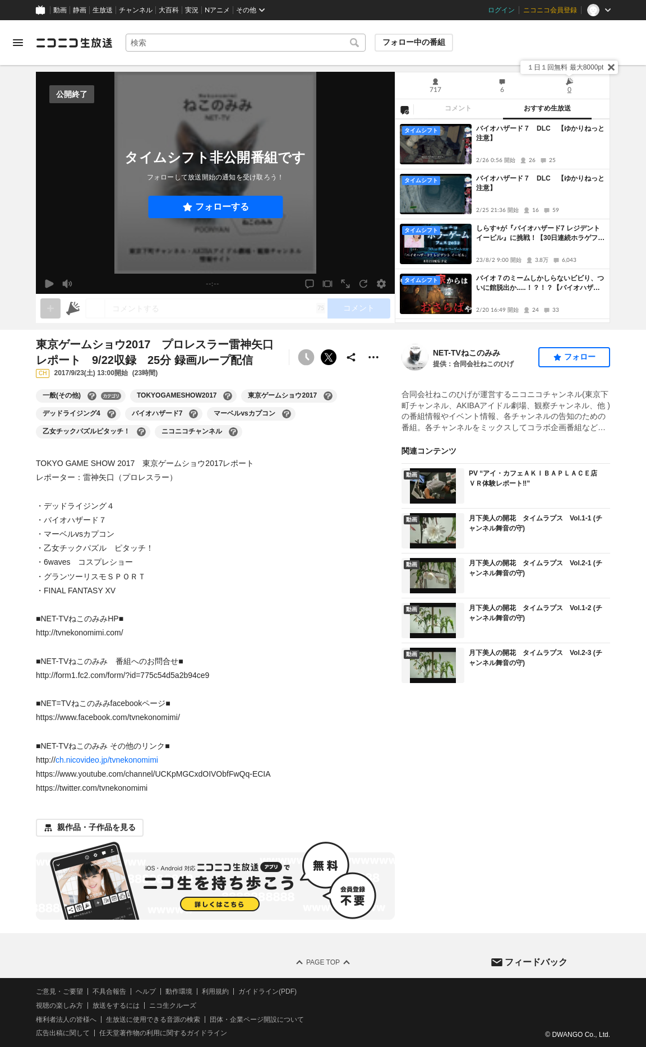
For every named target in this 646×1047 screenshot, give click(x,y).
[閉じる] (611, 67)
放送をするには (116, 1005)
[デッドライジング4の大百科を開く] (111, 413)
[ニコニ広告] (73, 308)
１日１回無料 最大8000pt (565, 67)
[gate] (50, 308)
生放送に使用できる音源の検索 (153, 1019)
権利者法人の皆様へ (66, 1019)
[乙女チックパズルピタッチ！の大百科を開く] (141, 431)
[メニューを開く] (18, 42)
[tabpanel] (502, 220)
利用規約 (215, 991)
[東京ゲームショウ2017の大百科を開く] (328, 395)
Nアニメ (217, 10)
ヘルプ (146, 991)
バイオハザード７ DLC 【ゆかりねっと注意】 (540, 133)
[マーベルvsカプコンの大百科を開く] (286, 413)
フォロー (580, 356)
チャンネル (136, 10)
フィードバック (536, 961)
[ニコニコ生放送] (74, 43)
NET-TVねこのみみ (466, 352)
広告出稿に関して (63, 1033)
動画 (60, 10)
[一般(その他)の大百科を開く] (91, 395)
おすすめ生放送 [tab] (547, 108)
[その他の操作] (373, 357)
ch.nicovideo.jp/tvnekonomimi (107, 759)
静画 (79, 10)
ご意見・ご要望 (59, 991)
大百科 (169, 10)
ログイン (501, 10)
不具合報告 (109, 991)
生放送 (103, 10)
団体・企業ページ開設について (257, 1019)
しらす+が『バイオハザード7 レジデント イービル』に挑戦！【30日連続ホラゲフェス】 (540, 233)
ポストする (328, 357)
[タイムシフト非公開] (306, 357)
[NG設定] (404, 109)
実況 (192, 10)
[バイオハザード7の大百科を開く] (193, 413)
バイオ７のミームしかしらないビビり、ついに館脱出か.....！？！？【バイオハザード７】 (540, 283)
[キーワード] (246, 43)
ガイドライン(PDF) (267, 991)
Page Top (323, 962)
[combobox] (246, 43)
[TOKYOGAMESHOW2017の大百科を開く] (227, 395)
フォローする (222, 206)
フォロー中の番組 (413, 42)
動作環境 (178, 991)
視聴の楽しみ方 (59, 1005)
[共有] (351, 357)
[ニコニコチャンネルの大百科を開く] (233, 431)
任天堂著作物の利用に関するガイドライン (163, 1033)
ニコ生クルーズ (172, 1005)
